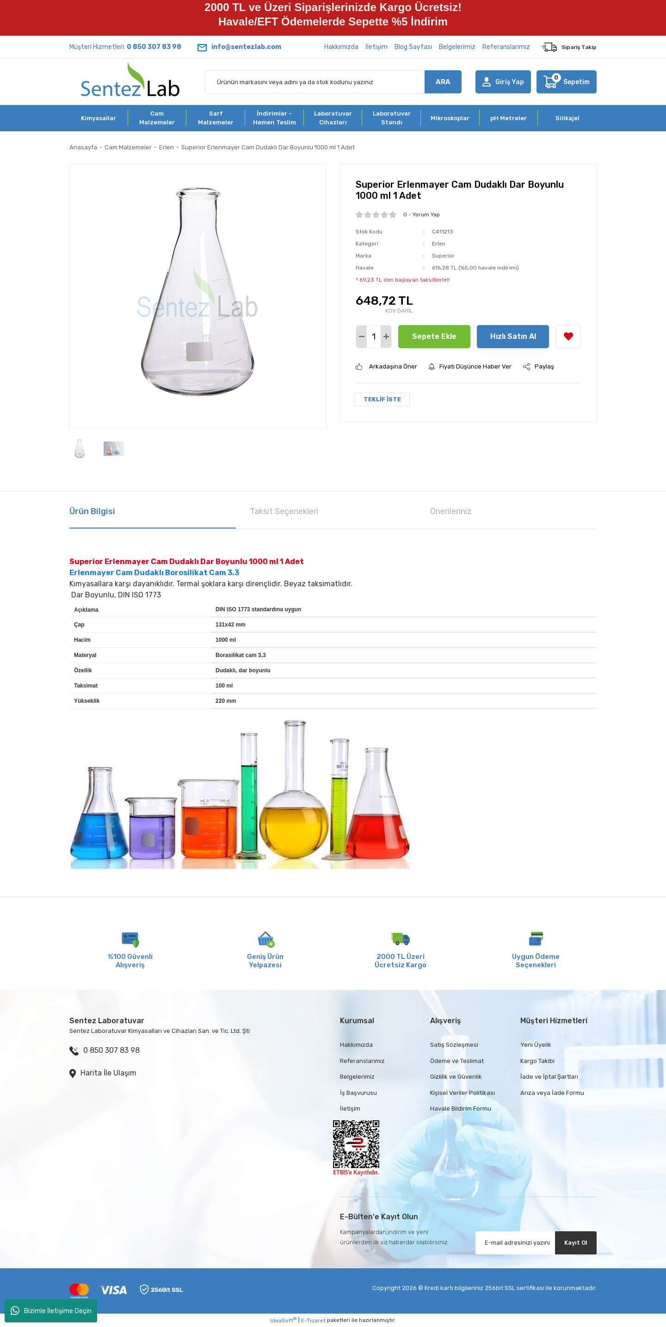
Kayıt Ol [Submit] (575, 1242)
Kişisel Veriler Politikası (462, 1092)
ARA (443, 82)
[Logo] (130, 81)
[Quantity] (374, 337)
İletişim (376, 47)
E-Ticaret (313, 1320)
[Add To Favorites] (568, 336)
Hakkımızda (341, 47)
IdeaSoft (283, 1320)
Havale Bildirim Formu (460, 1108)
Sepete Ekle (434, 336)
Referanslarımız (506, 47)
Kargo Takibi (537, 1060)
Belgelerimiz (457, 47)
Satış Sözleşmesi (454, 1044)
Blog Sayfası (413, 47)
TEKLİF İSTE (382, 399)
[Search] (333, 81)
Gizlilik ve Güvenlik (456, 1076)
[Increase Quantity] (386, 337)
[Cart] (566, 81)
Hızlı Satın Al (513, 336)
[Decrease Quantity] (361, 337)
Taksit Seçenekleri (284, 511)
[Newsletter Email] (536, 1242)
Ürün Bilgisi (92, 511)
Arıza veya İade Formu (552, 1092)
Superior (443, 255)
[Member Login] (503, 81)
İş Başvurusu (358, 1092)
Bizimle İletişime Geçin (51, 1311)
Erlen (438, 243)
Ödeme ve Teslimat (457, 1060)
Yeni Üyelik (535, 1044)
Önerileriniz (451, 511)
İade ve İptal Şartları (549, 1076)
